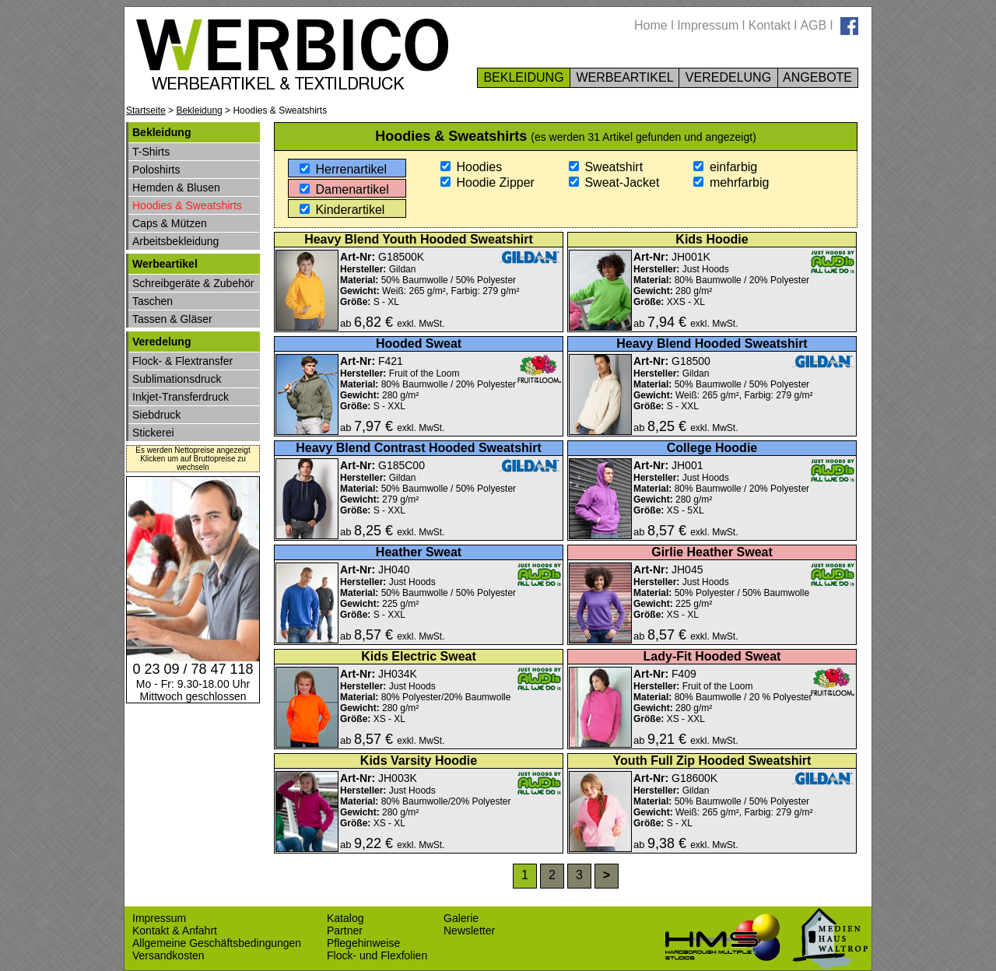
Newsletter (469, 930)
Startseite (146, 110)
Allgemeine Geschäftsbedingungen (216, 943)
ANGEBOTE (818, 77)
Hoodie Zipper (487, 182)
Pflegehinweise (363, 943)
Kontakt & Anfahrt (174, 930)
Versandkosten (168, 955)
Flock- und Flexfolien (377, 955)
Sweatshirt (606, 167)
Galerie (461, 918)
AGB (813, 25)
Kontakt (770, 25)
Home (651, 25)
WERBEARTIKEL (624, 77)
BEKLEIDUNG (523, 77)
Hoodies (471, 167)
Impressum (707, 25)
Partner (345, 930)
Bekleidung (199, 110)
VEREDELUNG (728, 77)
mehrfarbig (731, 182)
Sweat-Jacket (614, 182)
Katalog (345, 918)
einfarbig (725, 167)
